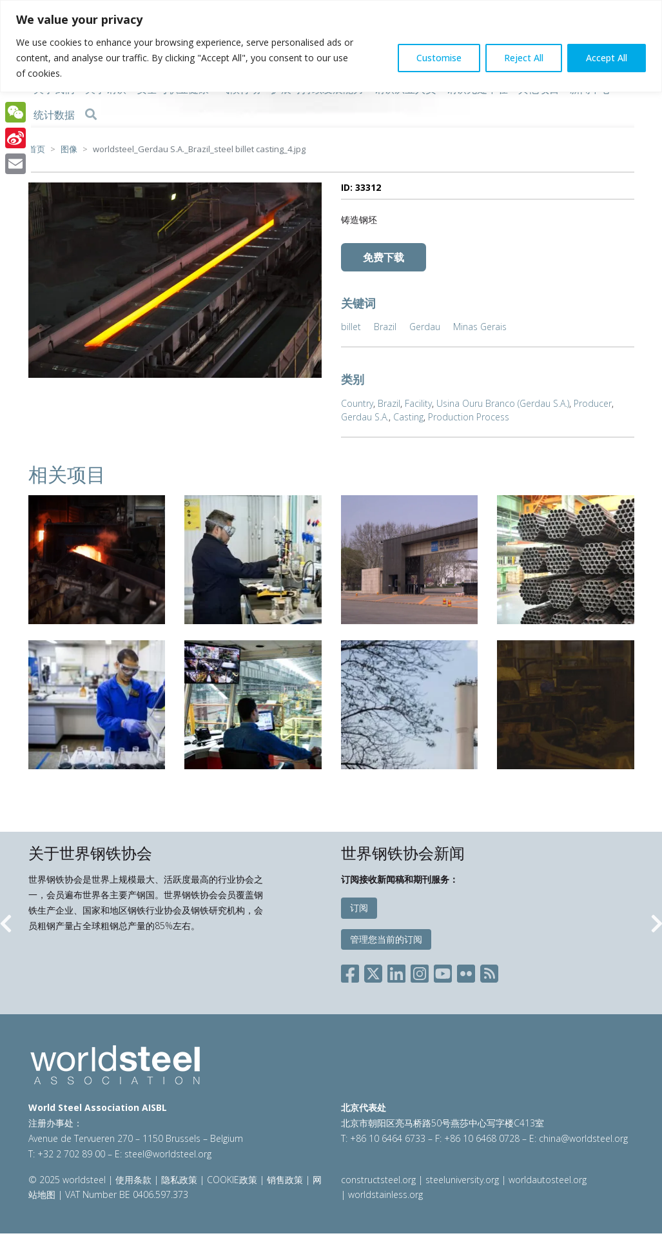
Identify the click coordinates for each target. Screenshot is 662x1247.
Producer (593, 403)
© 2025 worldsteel (68, 1179)
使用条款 (133, 1179)
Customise (439, 58)
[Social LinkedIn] (396, 971)
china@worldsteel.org (583, 1138)
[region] (331, 46)
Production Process (468, 417)
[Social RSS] (489, 971)
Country (357, 403)
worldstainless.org (385, 1194)
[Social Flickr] (466, 971)
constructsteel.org (378, 1179)
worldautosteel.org (548, 1179)
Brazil (385, 326)
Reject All (523, 58)
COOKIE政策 (232, 1179)
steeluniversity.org (462, 1179)
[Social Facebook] (352, 971)
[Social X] (373, 971)
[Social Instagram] (420, 971)
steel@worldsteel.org (167, 1154)
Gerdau (424, 326)
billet (351, 326)
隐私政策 (179, 1179)
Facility (418, 403)
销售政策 (285, 1179)
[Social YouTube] (443, 971)
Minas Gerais (480, 326)
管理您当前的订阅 (386, 939)
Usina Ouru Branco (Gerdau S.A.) (502, 403)
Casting (408, 417)
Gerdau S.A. (365, 417)
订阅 (359, 907)
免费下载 (383, 257)
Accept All (606, 58)
